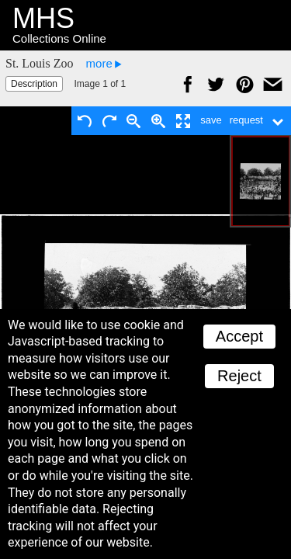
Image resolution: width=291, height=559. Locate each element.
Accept (239, 336)
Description (34, 83)
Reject (239, 375)
